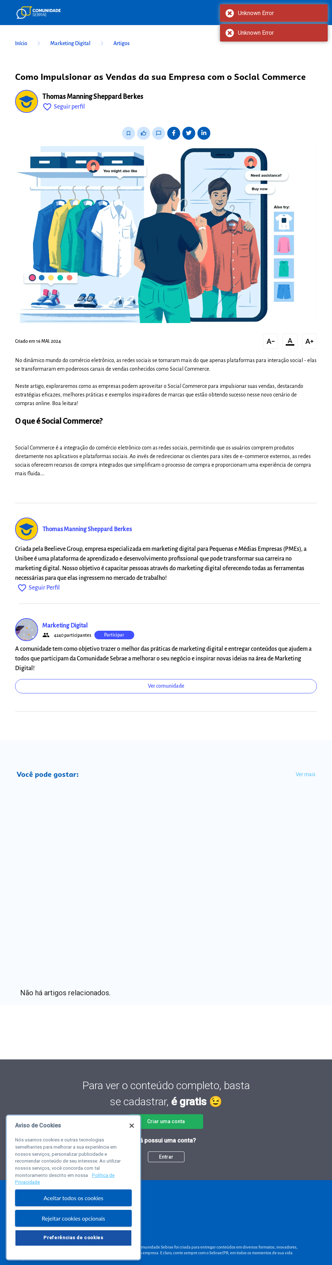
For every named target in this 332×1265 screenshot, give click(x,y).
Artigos (121, 43)
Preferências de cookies (73, 1245)
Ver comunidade (166, 686)
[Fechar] (132, 1133)
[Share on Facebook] (173, 133)
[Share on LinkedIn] (203, 133)
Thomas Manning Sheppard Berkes (92, 96)
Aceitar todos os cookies (73, 1205)
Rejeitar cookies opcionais (73, 1225)
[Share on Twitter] (188, 133)
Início (29, 43)
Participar (114, 635)
